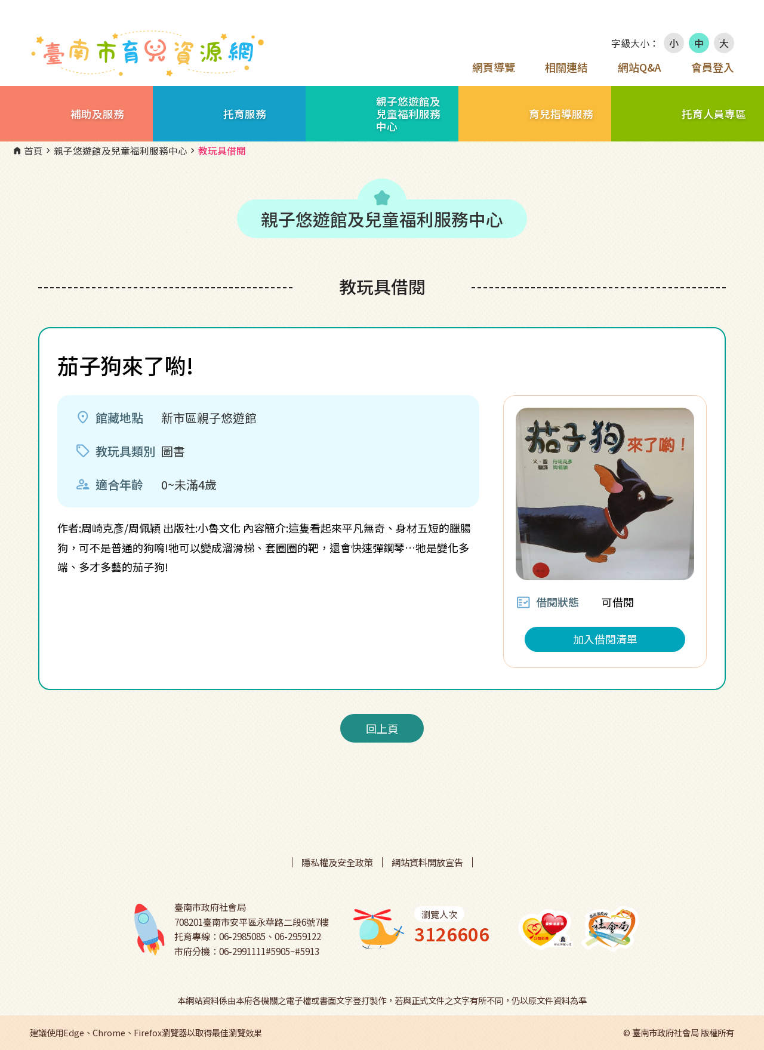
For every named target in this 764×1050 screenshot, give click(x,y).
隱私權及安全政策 (337, 862)
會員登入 (712, 67)
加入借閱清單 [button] (605, 638)
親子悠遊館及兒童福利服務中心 (115, 151)
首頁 (27, 151)
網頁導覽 (493, 67)
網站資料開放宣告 (427, 862)
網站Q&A (639, 67)
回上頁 (382, 728)
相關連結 (566, 67)
